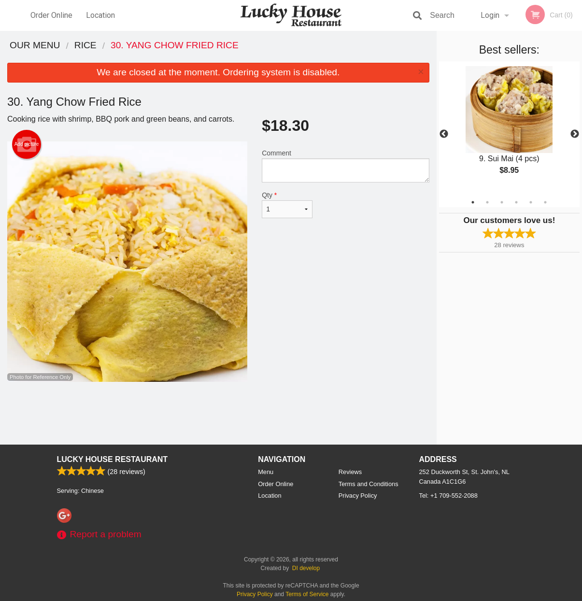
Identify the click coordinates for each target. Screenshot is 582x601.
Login (490, 15)
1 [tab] (473, 202)
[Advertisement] (218, 413)
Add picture (26, 144)
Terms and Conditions (368, 484)
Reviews (350, 471)
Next (575, 134)
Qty (287, 204)
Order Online (51, 15)
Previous (444, 134)
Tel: (448, 495)
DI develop (306, 568)
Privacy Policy (358, 495)
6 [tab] (545, 202)
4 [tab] (516, 202)
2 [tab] (487, 202)
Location (100, 15)
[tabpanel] (509, 128)
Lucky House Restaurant (112, 459)
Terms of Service (306, 594)
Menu (265, 471)
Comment (345, 165)
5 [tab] (531, 202)
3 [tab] (502, 202)
